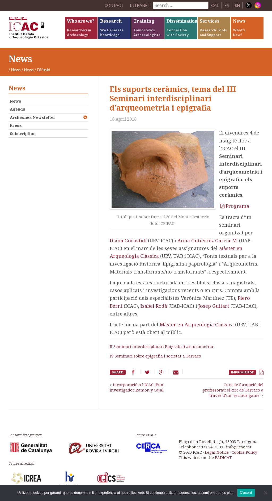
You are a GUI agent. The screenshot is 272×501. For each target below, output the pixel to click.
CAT (215, 5)
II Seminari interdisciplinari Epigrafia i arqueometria (161, 346)
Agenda (17, 109)
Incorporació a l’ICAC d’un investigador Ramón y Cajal (137, 387)
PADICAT (223, 457)
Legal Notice (217, 452)
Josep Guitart (213, 306)
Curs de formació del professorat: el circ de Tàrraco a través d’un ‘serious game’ (233, 390)
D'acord (246, 493)
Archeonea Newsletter (33, 117)
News (16, 69)
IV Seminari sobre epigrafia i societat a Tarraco (155, 356)
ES (226, 5)
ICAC (36, 29)
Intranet (140, 5)
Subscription (23, 133)
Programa (237, 206)
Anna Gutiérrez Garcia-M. (207, 240)
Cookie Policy (244, 452)
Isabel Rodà (154, 306)
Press (16, 125)
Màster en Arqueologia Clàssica (197, 324)
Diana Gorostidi (128, 240)
